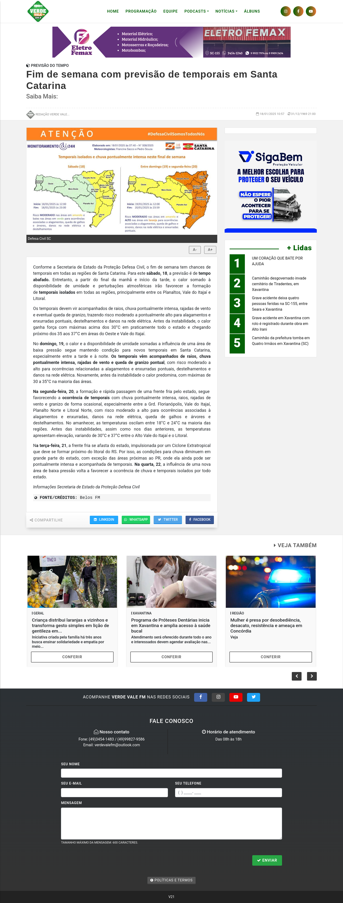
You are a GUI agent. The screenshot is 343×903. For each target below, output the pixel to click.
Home (113, 11)
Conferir (72, 657)
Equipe (170, 11)
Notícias (225, 11)
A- (195, 249)
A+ (210, 249)
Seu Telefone (188, 783)
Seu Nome (70, 764)
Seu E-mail (71, 783)
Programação (141, 11)
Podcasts (195, 11)
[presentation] (97, 861)
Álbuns (252, 11)
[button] (312, 676)
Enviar (267, 860)
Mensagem (71, 803)
